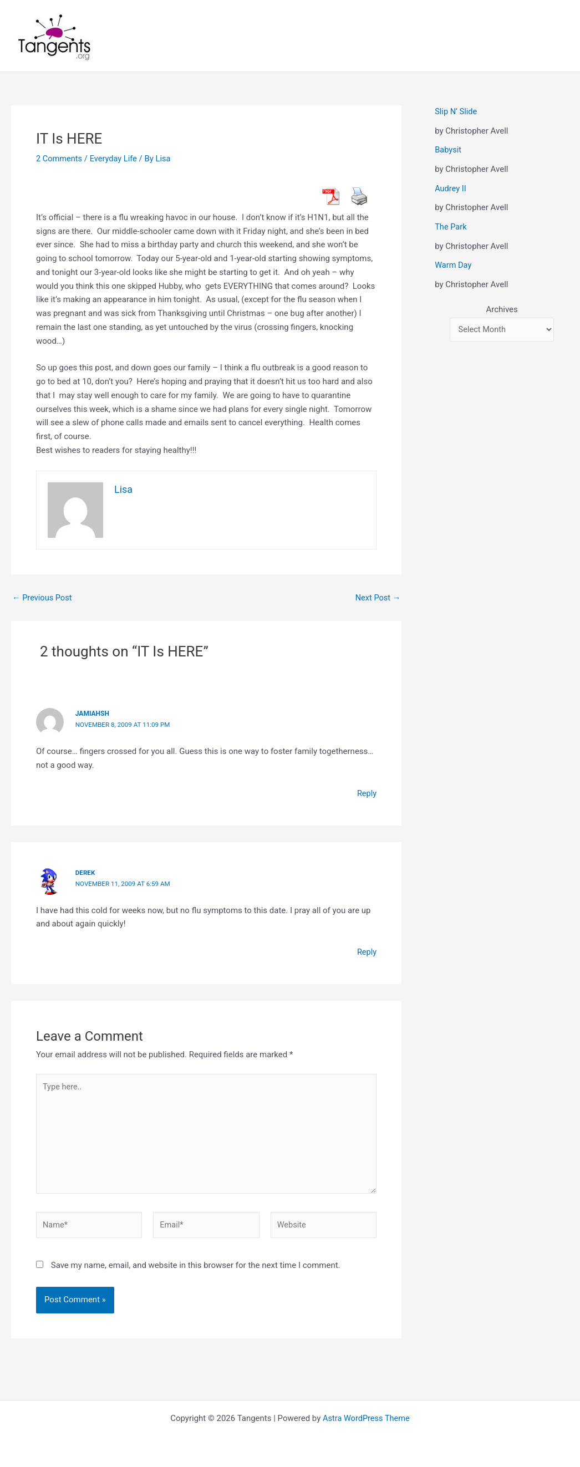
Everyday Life (115, 159)
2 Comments (60, 159)
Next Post (377, 598)
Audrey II (451, 188)
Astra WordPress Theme (366, 1418)
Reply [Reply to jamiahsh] (367, 793)
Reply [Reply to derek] (367, 951)
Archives (501, 309)
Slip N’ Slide (456, 111)
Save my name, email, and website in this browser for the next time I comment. (195, 1269)
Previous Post (43, 598)
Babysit (448, 150)
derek (85, 872)
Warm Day (453, 264)
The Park (451, 226)
